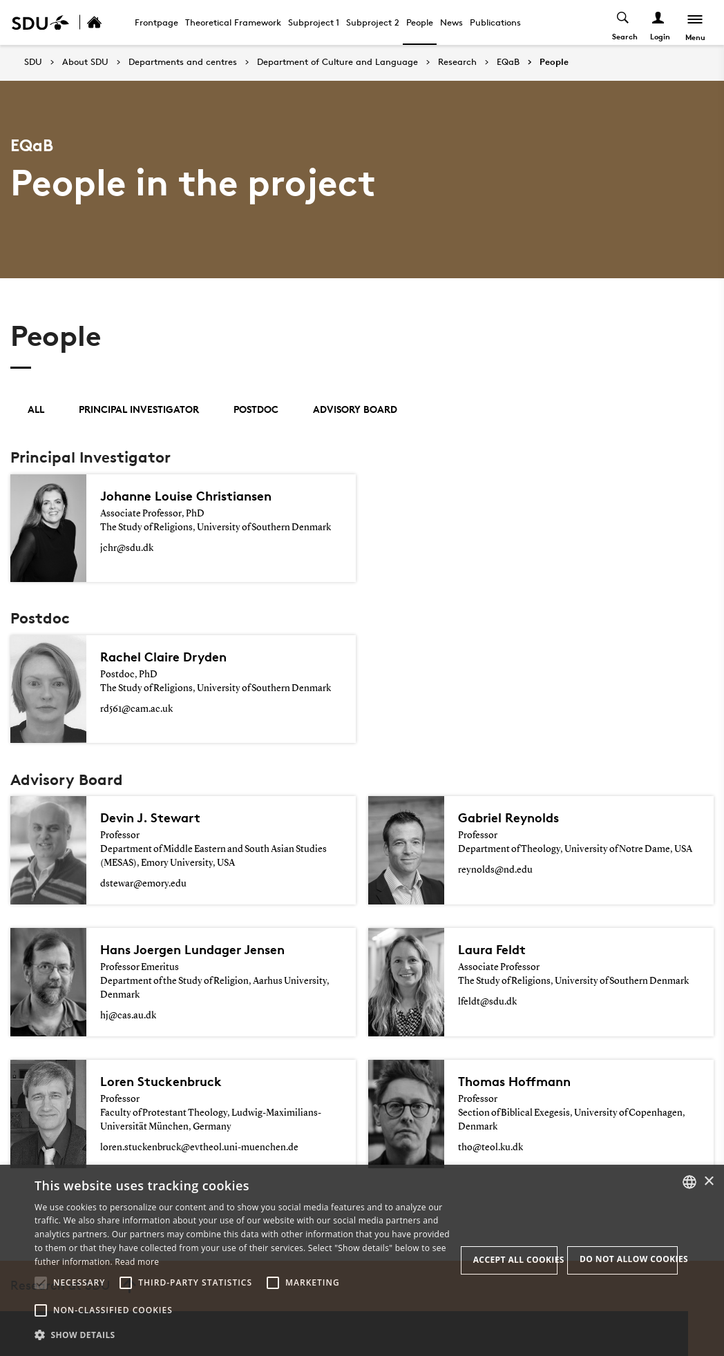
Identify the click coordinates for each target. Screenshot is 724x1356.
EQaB (508, 62)
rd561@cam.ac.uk (136, 709)
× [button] (708, 1181)
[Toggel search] (622, 22)
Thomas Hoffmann (518, 1081)
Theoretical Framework (233, 22)
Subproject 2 (372, 22)
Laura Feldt (494, 949)
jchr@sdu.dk (126, 548)
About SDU (85, 62)
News (451, 22)
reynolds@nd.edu (495, 870)
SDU (33, 61)
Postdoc (256, 409)
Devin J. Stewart (152, 817)
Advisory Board (355, 409)
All (36, 409)
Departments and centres (182, 62)
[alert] (362, 1260)
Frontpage (156, 22)
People (419, 22)
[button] (41, 1283)
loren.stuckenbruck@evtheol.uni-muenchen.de (199, 1147)
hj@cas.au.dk (128, 1015)
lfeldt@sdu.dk (487, 1002)
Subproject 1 (313, 22)
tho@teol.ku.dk (490, 1147)
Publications (495, 22)
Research (457, 62)
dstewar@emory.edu (143, 884)
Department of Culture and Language (337, 62)
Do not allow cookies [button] (629, 1259)
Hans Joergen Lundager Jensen (198, 949)
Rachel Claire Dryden (167, 656)
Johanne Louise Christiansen (191, 495)
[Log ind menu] (657, 22)
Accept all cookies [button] (515, 1260)
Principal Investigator (139, 409)
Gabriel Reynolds (511, 817)
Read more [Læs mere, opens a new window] (137, 1262)
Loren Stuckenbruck (163, 1081)
